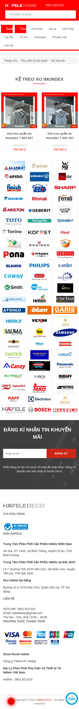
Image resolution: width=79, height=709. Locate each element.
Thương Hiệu (22, 30)
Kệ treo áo (58, 60)
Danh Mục (8, 30)
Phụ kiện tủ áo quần (34, 60)
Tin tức (24, 37)
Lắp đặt (8, 37)
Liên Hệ (8, 45)
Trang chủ (10, 60)
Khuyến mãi (60, 37)
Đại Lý (52, 28)
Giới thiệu (37, 28)
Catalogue (40, 37)
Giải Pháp (68, 28)
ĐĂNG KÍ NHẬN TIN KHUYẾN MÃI (37, 433)
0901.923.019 (54, 5)
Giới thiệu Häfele (14, 513)
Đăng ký (61, 453)
